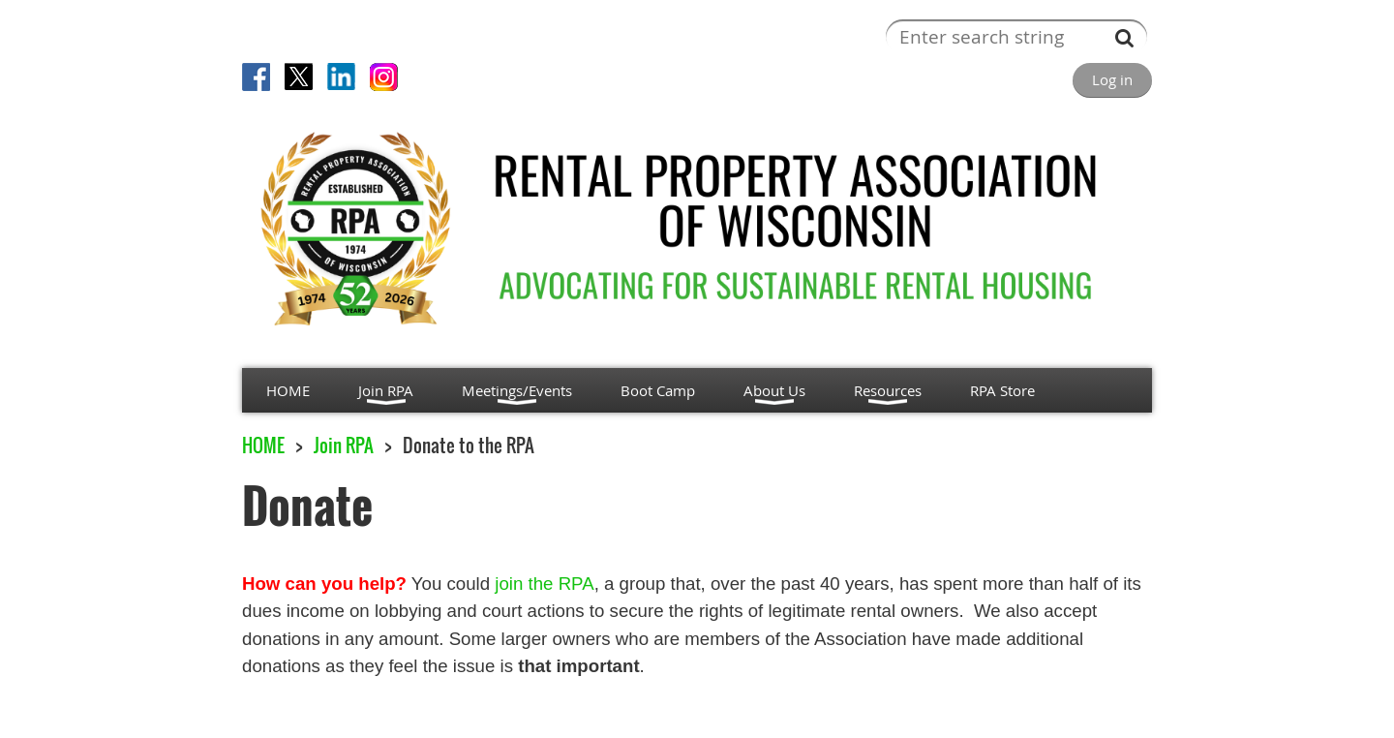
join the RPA (544, 583)
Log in (1112, 79)
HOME (263, 445)
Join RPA (344, 445)
